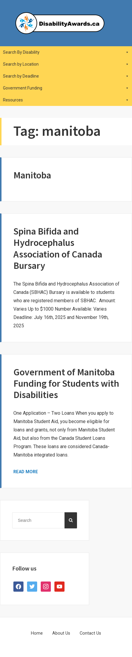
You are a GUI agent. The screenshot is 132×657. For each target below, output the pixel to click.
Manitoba (32, 175)
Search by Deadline (66, 76)
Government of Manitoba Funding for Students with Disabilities (66, 383)
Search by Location (66, 64)
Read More (25, 471)
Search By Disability (66, 52)
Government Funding (66, 88)
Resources (66, 100)
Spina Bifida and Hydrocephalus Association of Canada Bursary (57, 248)
